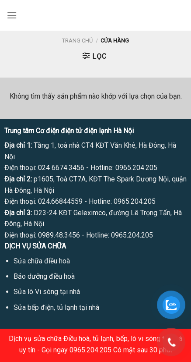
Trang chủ (77, 40)
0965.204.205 (136, 167)
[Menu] (12, 15)
